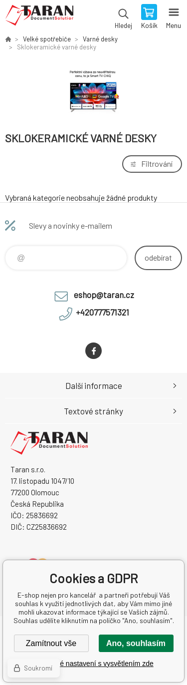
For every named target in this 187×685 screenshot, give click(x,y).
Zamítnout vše (51, 643)
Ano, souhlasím (136, 643)
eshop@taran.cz (104, 295)
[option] (93, 90)
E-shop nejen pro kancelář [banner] (39, 17)
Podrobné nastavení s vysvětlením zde (93, 664)
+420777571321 (102, 312)
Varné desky (100, 39)
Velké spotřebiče (47, 39)
